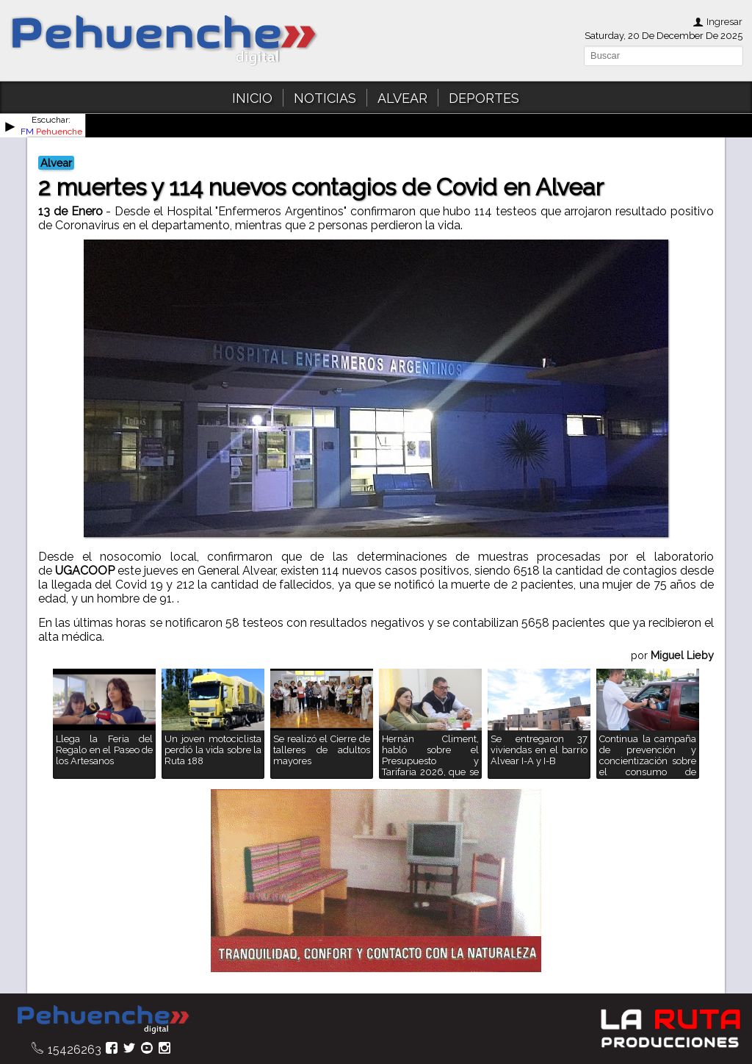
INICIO (252, 98)
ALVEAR (402, 98)
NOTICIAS (325, 98)
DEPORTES (484, 98)
